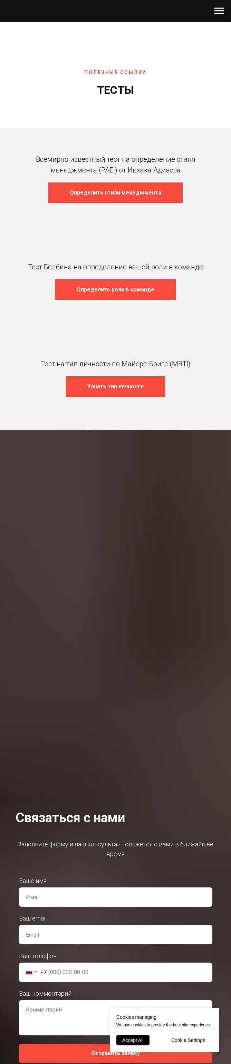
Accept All (132, 1040)
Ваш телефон (38, 955)
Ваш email (33, 918)
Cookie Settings (188, 1040)
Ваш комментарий (45, 993)
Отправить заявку (115, 1053)
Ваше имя (33, 880)
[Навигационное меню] (219, 11)
